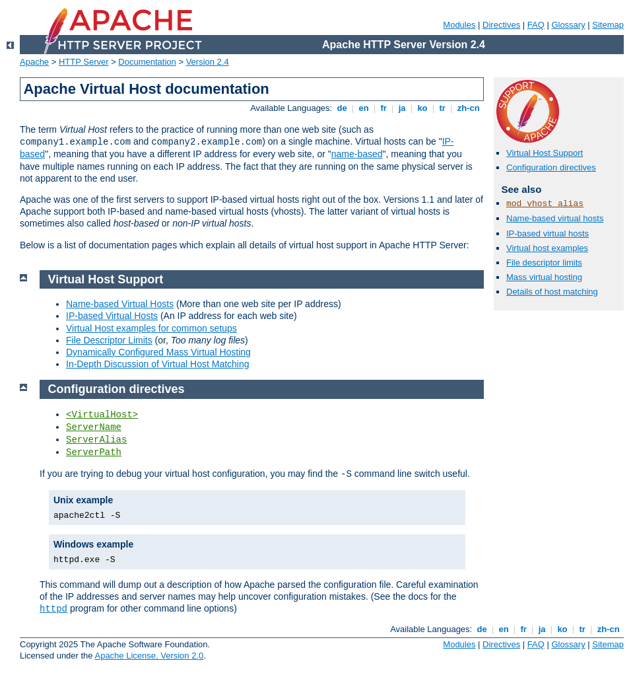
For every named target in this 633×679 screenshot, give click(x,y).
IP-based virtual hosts (547, 233)
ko (422, 108)
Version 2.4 (207, 62)
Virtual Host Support (544, 153)
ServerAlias (96, 440)
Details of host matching (552, 292)
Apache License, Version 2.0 (148, 656)
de (342, 108)
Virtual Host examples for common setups (151, 328)
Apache (34, 62)
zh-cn (468, 108)
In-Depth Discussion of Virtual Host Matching (158, 364)
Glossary (568, 25)
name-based (357, 154)
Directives (501, 25)
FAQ (536, 25)
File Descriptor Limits (109, 340)
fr (383, 108)
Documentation (147, 62)
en (363, 108)
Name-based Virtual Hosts (120, 304)
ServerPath (93, 452)
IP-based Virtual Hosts (112, 315)
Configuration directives (551, 167)
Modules (459, 25)
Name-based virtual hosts (554, 218)
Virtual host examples (547, 248)
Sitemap (608, 25)
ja (402, 108)
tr (442, 108)
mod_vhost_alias (544, 204)
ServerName (93, 427)
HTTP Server (84, 62)
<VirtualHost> (102, 415)
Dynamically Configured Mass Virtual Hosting (158, 352)
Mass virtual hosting (544, 277)
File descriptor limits (544, 263)
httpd (53, 609)
